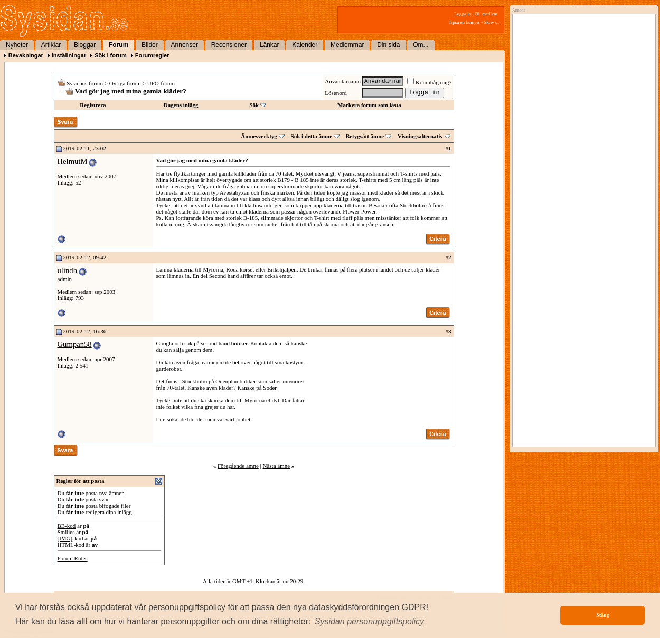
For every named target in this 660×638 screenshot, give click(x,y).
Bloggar (85, 45)
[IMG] (65, 538)
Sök (254, 105)
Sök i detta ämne (312, 136)
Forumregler (152, 55)
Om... (420, 45)
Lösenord (336, 93)
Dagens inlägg (181, 105)
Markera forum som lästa (369, 105)
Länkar (269, 45)
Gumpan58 (75, 344)
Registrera (93, 105)
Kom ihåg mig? (429, 82)
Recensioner (229, 45)
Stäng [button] (602, 615)
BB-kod (67, 526)
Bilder (150, 45)
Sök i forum (111, 55)
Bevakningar (25, 55)
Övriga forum (125, 83)
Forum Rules (73, 558)
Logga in (462, 13)
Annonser (184, 45)
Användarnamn (343, 81)
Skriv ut (491, 22)
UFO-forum (161, 83)
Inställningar (69, 55)
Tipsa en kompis (464, 22)
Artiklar (51, 45)
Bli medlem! (487, 13)
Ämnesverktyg (259, 136)
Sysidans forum (85, 83)
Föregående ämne (238, 465)
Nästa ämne (276, 465)
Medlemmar (347, 45)
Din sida (388, 45)
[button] (369, 622)
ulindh (67, 270)
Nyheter (17, 45)
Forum (118, 45)
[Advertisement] (581, 125)
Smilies (66, 532)
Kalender (304, 45)
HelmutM (73, 161)
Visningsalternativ (420, 136)
